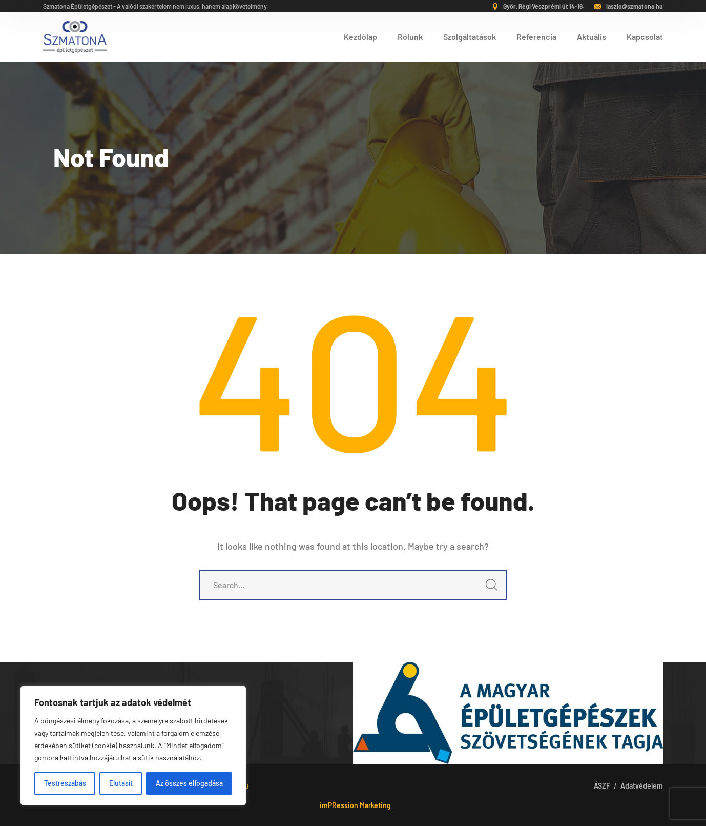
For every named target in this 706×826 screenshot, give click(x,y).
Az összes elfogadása (189, 783)
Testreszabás (65, 783)
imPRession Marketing (355, 805)
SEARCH (488, 588)
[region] (133, 745)
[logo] (75, 35)
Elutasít (121, 783)
